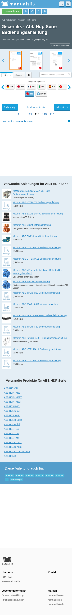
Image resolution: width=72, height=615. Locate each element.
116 (52, 214)
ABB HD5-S (10, 520)
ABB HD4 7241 (11, 502)
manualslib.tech (55, 604)
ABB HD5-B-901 (12, 470)
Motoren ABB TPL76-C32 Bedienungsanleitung (36, 357)
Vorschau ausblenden (60, 45)
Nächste (62, 207)
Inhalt (36, 207)
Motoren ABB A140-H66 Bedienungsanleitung (35, 368)
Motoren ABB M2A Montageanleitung (31, 345)
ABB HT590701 (12, 452)
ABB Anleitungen (9, 20)
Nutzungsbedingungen (13, 600)
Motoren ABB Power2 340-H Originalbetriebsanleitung (40, 402)
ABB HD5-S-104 (12, 475)
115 (44, 214)
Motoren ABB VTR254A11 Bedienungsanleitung (37, 311)
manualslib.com (55, 595)
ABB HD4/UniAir (12, 488)
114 (37, 214)
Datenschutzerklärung (12, 595)
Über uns (7, 572)
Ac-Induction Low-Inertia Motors (18, 221)
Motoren (21, 20)
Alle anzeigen (16, 544)
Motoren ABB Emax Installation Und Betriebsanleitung (40, 379)
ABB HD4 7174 (11, 497)
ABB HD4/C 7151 (13, 506)
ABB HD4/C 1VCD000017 (17, 515)
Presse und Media (11, 581)
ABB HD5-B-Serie (13, 484)
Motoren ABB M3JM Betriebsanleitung (32, 289)
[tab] (6, 74)
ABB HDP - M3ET (13, 457)
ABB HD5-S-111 (12, 479)
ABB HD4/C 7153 (13, 511)
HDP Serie (31, 20)
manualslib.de (55, 600)
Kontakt (53, 572)
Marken (52, 590)
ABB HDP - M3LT (12, 466)
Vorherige (9, 207)
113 (29, 214)
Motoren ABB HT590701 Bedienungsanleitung (36, 266)
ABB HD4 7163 (11, 493)
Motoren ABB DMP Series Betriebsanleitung (35, 300)
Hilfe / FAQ (7, 577)
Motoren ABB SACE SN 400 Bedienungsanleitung (38, 277)
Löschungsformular (14, 590)
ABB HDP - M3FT (13, 461)
